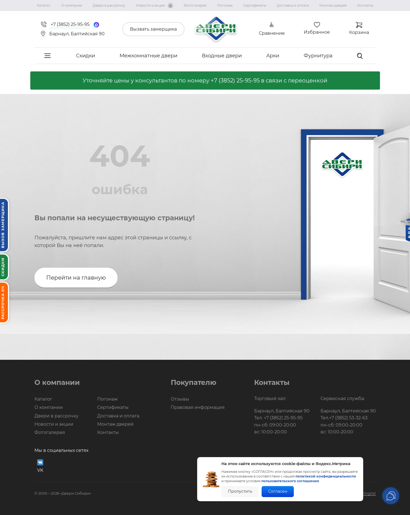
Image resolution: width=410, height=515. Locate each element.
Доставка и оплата (293, 5)
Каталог (44, 5)
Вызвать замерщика (153, 29)
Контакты (365, 5)
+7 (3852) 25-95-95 (235, 80)
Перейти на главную (76, 277)
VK (40, 466)
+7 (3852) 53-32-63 (348, 417)
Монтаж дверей (333, 5)
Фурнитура (318, 56)
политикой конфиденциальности (325, 476)
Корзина (359, 32)
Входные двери (222, 56)
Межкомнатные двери (148, 56)
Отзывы (180, 399)
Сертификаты (254, 5)
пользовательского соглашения (290, 481)
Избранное (317, 32)
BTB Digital (365, 493)
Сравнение (272, 33)
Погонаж (225, 5)
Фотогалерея (195, 5)
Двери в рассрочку (109, 5)
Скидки (85, 56)
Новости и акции (154, 5)
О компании (71, 5)
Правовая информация (198, 407)
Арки (272, 56)
